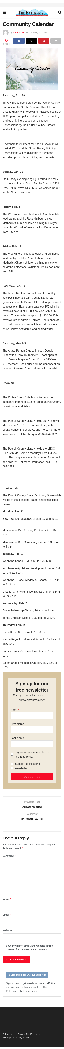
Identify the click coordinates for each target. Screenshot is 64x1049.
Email (14, 709)
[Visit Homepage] (32, 12)
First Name (17, 724)
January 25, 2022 (38, 32)
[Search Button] (59, 12)
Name (7, 901)
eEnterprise (8, 1039)
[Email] (32, 715)
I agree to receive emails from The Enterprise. (32, 754)
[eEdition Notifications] (12, 764)
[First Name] (32, 729)
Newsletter (20, 768)
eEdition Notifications (27, 763)
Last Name (17, 738)
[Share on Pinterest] (43, 41)
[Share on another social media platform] (55, 41)
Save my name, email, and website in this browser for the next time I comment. (29, 949)
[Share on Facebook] (19, 41)
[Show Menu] (4, 12)
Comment (9, 857)
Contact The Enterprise (29, 1035)
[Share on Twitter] (31, 41)
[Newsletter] (12, 768)
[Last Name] (32, 743)
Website (7, 931)
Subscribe (7, 1035)
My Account (25, 1039)
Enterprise (18, 32)
